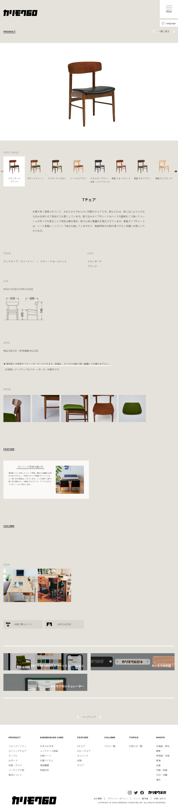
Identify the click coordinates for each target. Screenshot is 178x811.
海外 (158, 779)
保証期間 (44, 765)
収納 (79, 760)
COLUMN (109, 737)
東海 (158, 760)
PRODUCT (15, 737)
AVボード (13, 760)
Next (176, 171)
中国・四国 (161, 770)
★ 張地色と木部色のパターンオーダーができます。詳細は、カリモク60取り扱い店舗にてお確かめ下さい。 (57, 364)
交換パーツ (45, 755)
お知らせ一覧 (135, 746)
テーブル (13, 755)
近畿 (158, 765)
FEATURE (82, 737)
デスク (80, 765)
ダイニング (82, 755)
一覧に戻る (164, 31)
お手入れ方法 (64, 624)
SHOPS (160, 737)
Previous (1, 171)
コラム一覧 (109, 746)
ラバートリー (27, 261)
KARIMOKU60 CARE (51, 737)
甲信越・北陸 (162, 755)
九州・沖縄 (161, 774)
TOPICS (133, 737)
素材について (15, 774)
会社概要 (98, 798)
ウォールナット (58, 261)
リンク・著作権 (141, 798)
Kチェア (81, 746)
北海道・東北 (162, 746)
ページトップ (89, 717)
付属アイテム (46, 760)
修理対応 (44, 770)
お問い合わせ (160, 798)
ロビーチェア (84, 750)
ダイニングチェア (17, 750)
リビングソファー (17, 746)
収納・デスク (15, 765)
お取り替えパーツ (23, 624)
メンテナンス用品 (49, 750)
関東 (158, 750)
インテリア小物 (16, 770)
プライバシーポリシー (117, 798)
